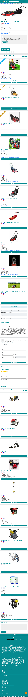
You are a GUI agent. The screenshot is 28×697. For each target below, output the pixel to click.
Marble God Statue (11, 654)
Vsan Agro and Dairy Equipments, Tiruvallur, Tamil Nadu (10, 181)
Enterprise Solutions (5, 683)
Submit (3, 631)
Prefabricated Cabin (19, 647)
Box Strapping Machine (20, 643)
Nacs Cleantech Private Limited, (6, 205)
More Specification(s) (4, 33)
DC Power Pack (23, 649)
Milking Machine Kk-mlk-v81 (6, 563)
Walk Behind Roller (6, 642)
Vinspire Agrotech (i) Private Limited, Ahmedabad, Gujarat (10, 130)
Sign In (23, 1)
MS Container (14, 647)
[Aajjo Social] (15, 639)
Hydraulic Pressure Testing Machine (7, 653)
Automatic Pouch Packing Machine (9, 657)
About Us (3, 666)
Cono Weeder (3, 451)
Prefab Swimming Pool (10, 660)
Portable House (4, 646)
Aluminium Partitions (7, 643)
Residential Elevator (22, 644)
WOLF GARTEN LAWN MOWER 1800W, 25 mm (10, 222)
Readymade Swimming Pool (16, 661)
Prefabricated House (22, 648)
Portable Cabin (17, 641)
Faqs (2, 673)
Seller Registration (4, 676)
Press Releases (10, 666)
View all (25, 390)
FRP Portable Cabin (9, 647)
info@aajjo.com (4, 690)
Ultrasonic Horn (16, 655)
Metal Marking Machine (5, 654)
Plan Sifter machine (10, 655)
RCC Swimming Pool (9, 661)
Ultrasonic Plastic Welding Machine (6, 656)
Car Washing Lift (24, 658)
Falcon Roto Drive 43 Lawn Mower (7, 242)
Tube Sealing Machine (18, 642)
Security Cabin (22, 645)
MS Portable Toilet (16, 646)
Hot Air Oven (19, 649)
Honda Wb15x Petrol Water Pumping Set (8, 516)
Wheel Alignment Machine (9, 659)
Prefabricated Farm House (10, 646)
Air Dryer (3, 658)
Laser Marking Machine (11, 641)
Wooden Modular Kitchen (8, 658)
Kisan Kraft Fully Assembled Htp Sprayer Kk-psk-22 (10, 404)
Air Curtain (19, 654)
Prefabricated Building (9, 648)
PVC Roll (16, 654)
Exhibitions (3, 672)
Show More (24, 56)
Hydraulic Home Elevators (15, 644)
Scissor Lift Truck (9, 645)
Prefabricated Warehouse (15, 648)
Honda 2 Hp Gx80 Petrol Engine (7, 470)
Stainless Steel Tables (14, 643)
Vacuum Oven (15, 649)
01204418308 (4, 687)
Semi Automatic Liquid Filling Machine (20, 657)
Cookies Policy (17, 666)
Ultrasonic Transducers (15, 656)
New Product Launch (5, 682)
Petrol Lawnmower (11, 3)
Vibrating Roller (12, 642)
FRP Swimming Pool (16, 660)
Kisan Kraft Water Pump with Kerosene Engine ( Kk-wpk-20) (12, 540)
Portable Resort (22, 646)
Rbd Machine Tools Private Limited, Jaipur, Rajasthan (9, 274)
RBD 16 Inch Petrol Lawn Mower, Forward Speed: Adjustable (12, 266)
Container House (10, 649)
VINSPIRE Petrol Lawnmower (6, 123)
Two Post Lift (4, 659)
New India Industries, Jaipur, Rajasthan (7, 78)
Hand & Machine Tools (5, 3)
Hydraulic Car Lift (4, 645)
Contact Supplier (14, 82)
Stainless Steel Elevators (15, 645)
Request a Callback (6, 49)
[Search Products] (8, 1)
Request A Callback (14, 634)
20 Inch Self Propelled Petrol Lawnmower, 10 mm (10, 70)
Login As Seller (4, 684)
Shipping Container (4, 649)
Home (1, 3)
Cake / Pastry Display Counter (16, 653)
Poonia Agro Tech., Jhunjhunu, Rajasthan (7, 225)
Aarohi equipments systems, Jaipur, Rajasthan (8, 300)
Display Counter (9, 644)
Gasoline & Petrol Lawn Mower (7, 149)
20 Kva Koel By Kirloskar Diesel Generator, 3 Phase (10, 586)
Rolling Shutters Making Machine (16, 658)
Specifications (14, 306)
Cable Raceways (20, 655)
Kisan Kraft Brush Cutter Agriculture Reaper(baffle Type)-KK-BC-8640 (14, 493)
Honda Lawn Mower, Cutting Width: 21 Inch (9, 197)
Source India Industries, (4, 104)
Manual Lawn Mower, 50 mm (6, 173)
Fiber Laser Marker (23, 653)
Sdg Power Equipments (10, 35)
